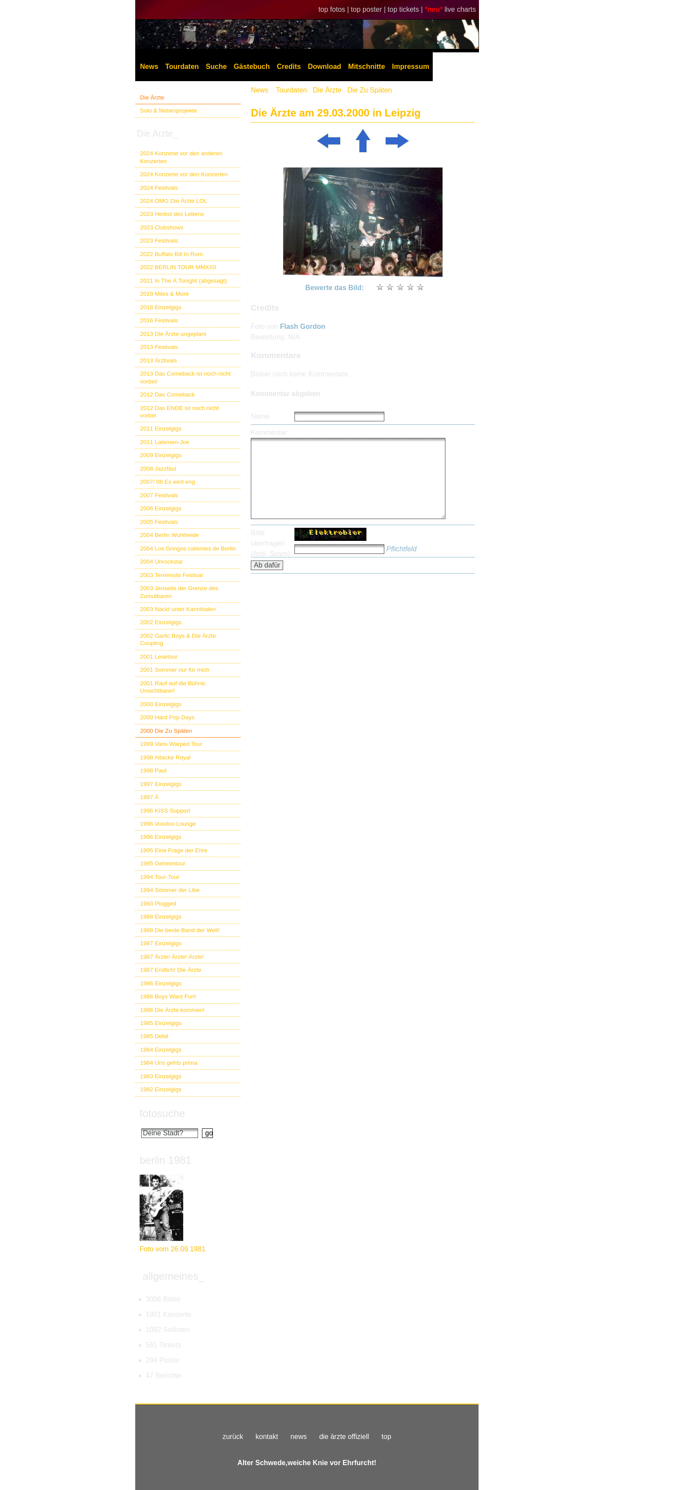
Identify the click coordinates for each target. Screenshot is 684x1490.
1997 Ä (149, 797)
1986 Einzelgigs (160, 983)
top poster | (369, 9)
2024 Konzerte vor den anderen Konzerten (181, 157)
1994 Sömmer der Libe (170, 890)
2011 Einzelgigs (160, 428)
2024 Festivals (159, 188)
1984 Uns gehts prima (168, 1062)
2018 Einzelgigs (160, 307)
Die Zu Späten (369, 90)
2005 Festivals (159, 522)
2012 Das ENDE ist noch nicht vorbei (179, 412)
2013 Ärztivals (158, 360)
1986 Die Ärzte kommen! (172, 1010)
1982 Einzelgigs (160, 1089)
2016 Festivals (159, 320)
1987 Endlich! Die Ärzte (170, 970)
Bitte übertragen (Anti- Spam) (270, 543)
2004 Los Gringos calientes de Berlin (188, 548)
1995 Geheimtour (162, 863)
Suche (216, 66)
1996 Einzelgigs (160, 837)
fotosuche (162, 1113)
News (149, 66)
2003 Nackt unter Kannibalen (177, 609)
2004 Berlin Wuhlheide (169, 535)
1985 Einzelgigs (160, 1023)
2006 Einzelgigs (160, 508)
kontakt (267, 1436)
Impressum (410, 66)
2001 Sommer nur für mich (174, 669)
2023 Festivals (159, 240)
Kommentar (269, 432)
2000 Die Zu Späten (166, 731)
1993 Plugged (158, 903)
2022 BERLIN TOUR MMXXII (178, 267)
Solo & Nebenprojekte (168, 110)
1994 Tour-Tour (159, 877)
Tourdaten (182, 66)
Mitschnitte (366, 66)
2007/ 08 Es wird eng (167, 481)
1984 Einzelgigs (160, 1049)
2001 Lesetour (159, 656)
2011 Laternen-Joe (164, 442)
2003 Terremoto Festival (171, 575)
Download (324, 66)
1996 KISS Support (165, 810)
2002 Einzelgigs (160, 622)
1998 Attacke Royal (165, 757)
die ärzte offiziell (344, 1436)
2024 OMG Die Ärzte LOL (173, 201)
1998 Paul (153, 770)
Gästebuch (252, 66)
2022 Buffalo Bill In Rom (171, 254)
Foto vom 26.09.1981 (172, 1249)
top (386, 1436)
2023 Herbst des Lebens (172, 214)
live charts (460, 9)
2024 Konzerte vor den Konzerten (184, 174)
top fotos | (334, 9)
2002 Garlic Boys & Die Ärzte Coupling (178, 639)
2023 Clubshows (161, 227)
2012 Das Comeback (167, 394)
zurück (232, 1436)
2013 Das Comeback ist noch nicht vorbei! (185, 377)
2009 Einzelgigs (160, 455)
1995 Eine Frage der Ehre (174, 850)
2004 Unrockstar (161, 561)
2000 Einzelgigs (160, 704)
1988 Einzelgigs (160, 916)
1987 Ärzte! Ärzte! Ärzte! (172, 956)
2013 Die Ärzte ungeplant (173, 334)
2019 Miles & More (164, 293)
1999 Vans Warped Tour (171, 744)
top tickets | (406, 9)
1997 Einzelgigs (160, 784)
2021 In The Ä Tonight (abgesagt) (183, 280)
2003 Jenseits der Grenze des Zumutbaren (179, 592)
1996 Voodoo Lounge (168, 823)
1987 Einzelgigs (160, 943)
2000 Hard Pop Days (167, 717)
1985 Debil (154, 1036)
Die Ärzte (152, 97)
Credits (289, 66)
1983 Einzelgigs (160, 1076)
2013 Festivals (159, 347)
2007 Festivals (159, 495)
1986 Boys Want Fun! (168, 996)
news (299, 1436)
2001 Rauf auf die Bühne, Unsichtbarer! (173, 687)
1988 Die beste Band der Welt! (180, 930)
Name (260, 416)
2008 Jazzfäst (158, 468)
